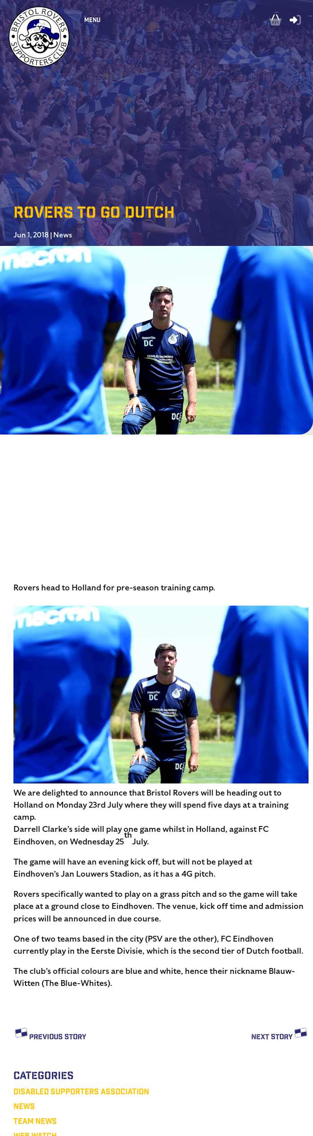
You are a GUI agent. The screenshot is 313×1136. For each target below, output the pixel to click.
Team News (35, 1122)
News (62, 235)
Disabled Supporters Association (81, 1092)
